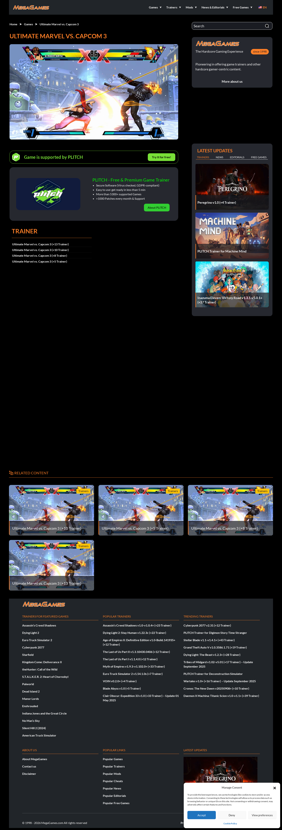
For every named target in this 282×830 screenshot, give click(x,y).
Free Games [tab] (258, 157)
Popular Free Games (116, 803)
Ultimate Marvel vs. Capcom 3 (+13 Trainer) (40, 244)
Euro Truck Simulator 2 (37, 640)
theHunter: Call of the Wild (39, 669)
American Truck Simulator (39, 735)
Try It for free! (161, 157)
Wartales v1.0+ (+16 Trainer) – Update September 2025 (220, 681)
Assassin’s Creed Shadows (39, 625)
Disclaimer (29, 773)
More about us (232, 81)
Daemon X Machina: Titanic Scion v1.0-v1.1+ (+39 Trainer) (221, 695)
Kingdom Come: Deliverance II (42, 662)
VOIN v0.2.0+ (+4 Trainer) (120, 681)
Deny (232, 815)
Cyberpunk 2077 (33, 647)
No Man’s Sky (31, 720)
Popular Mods (112, 773)
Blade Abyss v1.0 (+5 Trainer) (122, 688)
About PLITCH (157, 207)
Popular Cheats (113, 781)
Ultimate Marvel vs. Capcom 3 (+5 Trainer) (39, 261)
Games (28, 24)
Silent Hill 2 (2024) (34, 728)
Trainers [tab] (203, 157)
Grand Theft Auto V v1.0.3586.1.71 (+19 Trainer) (215, 647)
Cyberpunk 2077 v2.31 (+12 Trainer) (207, 625)
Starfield (28, 654)
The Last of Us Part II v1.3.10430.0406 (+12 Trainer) (136, 651)
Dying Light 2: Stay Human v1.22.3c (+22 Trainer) (134, 632)
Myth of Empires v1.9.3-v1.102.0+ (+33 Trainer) (134, 666)
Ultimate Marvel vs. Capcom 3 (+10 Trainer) (40, 250)
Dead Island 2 (31, 691)
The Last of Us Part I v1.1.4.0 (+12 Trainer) (130, 659)
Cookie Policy (230, 823)
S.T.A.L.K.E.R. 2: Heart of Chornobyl (45, 676)
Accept (201, 815)
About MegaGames (34, 759)
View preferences (262, 815)
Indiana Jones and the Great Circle (44, 713)
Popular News (112, 788)
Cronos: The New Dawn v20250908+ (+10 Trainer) (216, 688)
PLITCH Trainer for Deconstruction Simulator (213, 673)
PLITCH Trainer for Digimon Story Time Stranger (215, 632)
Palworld (28, 684)
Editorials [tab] (237, 157)
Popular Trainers (114, 766)
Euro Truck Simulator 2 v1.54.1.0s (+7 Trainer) (133, 673)
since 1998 (260, 51)
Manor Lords (30, 698)
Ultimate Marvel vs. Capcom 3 (59, 24)
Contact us (29, 766)
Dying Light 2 (30, 632)
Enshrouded (30, 706)
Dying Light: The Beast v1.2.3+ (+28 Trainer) (212, 654)
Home (13, 24)
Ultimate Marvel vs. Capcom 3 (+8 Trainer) (39, 255)
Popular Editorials (114, 795)
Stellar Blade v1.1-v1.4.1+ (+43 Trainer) (209, 640)
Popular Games (113, 759)
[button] (274, 787)
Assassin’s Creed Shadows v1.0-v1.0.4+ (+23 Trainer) (137, 625)
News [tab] (219, 157)
